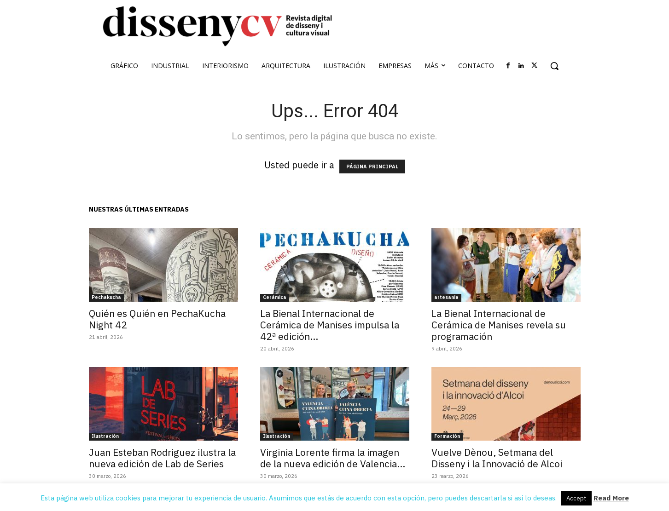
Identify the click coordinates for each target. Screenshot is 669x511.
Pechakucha (106, 297)
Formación (447, 436)
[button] (554, 66)
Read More (611, 498)
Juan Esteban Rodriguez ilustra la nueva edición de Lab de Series (162, 458)
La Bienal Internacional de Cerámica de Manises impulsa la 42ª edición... (329, 325)
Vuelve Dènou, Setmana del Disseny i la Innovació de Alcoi (496, 458)
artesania (446, 297)
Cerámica (274, 297)
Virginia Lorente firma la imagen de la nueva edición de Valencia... (332, 458)
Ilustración (105, 436)
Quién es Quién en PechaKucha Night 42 (157, 319)
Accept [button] (576, 498)
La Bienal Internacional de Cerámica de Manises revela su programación (498, 325)
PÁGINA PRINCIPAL (372, 166)
